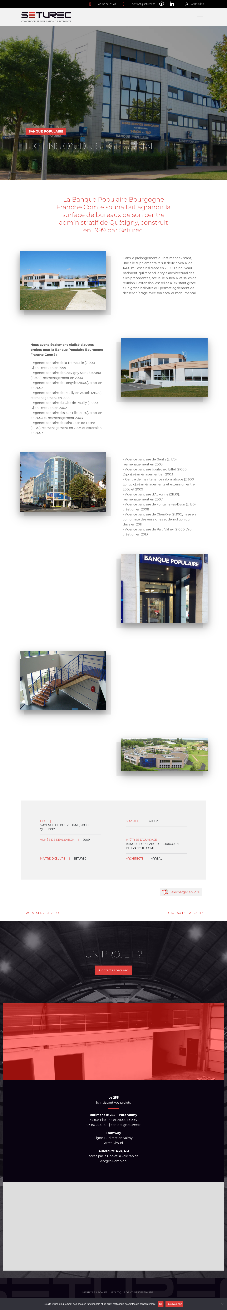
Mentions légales (94, 1292)
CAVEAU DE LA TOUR (185, 913)
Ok (160, 1303)
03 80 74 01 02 (107, 4)
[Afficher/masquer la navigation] (200, 17)
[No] (222, 1304)
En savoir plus (174, 1303)
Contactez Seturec (113, 970)
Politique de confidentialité (132, 1292)
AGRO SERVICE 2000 (41, 913)
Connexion (197, 3)
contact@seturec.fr (143, 4)
